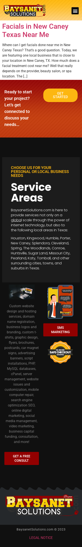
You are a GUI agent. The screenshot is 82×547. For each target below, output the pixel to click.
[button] (75, 10)
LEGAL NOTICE (41, 538)
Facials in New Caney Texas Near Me (35, 30)
